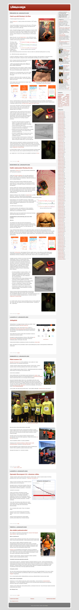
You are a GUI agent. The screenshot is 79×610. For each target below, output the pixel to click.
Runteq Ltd (15, 21)
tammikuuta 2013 (61, 214)
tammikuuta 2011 (61, 243)
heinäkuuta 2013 (61, 206)
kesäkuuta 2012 (60, 224)
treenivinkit (67, 101)
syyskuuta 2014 (60, 186)
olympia (61, 106)
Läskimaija (17, 7)
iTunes (38, 153)
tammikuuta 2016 (61, 164)
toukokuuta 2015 (61, 175)
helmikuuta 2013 (61, 213)
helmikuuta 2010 (61, 256)
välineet (59, 100)
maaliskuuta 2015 (61, 178)
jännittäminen (60, 103)
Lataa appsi (23, 384)
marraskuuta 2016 (61, 152)
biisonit (59, 105)
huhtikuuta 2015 (60, 177)
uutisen (36, 375)
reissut (59, 104)
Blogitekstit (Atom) (15, 601)
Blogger (46, 605)
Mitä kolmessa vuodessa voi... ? (64, 41)
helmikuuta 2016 (61, 163)
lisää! (68, 88)
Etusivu (32, 598)
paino (21, 467)
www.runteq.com (45, 339)
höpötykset (60, 98)
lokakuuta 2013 (60, 202)
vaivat (64, 97)
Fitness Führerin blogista (34, 423)
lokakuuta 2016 (60, 153)
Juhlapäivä (13, 320)
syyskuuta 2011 (60, 234)
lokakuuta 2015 (60, 168)
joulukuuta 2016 (60, 150)
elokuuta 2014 (60, 188)
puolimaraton (60, 101)
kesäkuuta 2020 (60, 113)
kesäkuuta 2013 (60, 207)
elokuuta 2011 (60, 235)
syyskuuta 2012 (60, 220)
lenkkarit (65, 105)
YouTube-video (17, 252)
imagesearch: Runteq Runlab (18, 147)
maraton (18, 467)
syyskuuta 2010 (60, 249)
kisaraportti (67, 96)
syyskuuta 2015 (60, 170)
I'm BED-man (61, 21)
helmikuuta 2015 (61, 179)
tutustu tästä (37, 342)
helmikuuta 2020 (61, 114)
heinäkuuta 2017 (61, 142)
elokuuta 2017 (60, 141)
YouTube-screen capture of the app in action (30, 103)
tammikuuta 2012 (61, 229)
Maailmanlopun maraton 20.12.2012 (66, 80)
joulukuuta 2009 (60, 257)
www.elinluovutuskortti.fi (37, 376)
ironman (67, 102)
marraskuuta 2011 (61, 231)
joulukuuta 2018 (60, 127)
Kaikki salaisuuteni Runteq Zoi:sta (21, 168)
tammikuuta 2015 (61, 181)
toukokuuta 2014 (61, 192)
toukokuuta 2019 (61, 124)
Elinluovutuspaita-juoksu (20, 328)
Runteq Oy (18, 170)
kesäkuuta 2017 (60, 143)
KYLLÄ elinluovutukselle (18, 386)
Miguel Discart (47, 82)
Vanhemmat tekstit (50, 598)
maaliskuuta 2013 (61, 211)
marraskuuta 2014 (61, 184)
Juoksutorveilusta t (42, 388)
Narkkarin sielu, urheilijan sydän (64, 27)
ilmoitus (26, 327)
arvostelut (59, 102)
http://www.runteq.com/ (23, 325)
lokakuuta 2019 (60, 118)
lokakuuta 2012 (60, 218)
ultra (64, 98)
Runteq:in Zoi (12, 549)
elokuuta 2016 (60, 156)
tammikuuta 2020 (61, 116)
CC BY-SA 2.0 (51, 82)
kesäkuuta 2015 (60, 174)
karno (68, 105)
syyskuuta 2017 (60, 139)
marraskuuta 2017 (61, 136)
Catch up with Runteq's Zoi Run (20, 16)
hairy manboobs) (47, 83)
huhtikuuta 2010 (60, 253)
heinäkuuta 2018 (61, 132)
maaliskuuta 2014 (61, 195)
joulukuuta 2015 (60, 166)
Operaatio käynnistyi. (27, 444)
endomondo (62, 105)
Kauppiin (11, 573)
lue (59, 26)
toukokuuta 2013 (61, 209)
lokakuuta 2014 (60, 185)
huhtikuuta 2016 (60, 160)
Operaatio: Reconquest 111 (15, 362)
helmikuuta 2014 (61, 196)
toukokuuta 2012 (61, 225)
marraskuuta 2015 (61, 167)
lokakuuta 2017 (60, 138)
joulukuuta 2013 (60, 199)
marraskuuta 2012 (61, 217)
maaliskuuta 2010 (61, 254)
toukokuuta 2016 (61, 159)
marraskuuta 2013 (61, 200)
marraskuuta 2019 (61, 117)
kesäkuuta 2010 (60, 252)
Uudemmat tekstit (14, 598)
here (24, 18)
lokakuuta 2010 (60, 247)
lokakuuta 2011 (60, 232)
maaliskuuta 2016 (61, 161)
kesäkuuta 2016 (60, 157)
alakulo (63, 100)
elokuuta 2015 (60, 171)
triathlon (59, 97)
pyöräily (63, 102)
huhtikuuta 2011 (60, 239)
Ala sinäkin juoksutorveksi (18, 530)
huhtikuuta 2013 (60, 210)
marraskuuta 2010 (61, 246)
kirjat (68, 104)
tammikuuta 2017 (61, 149)
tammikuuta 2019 (61, 125)
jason (68, 97)
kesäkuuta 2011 (60, 236)
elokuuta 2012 (60, 221)
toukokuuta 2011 (61, 238)
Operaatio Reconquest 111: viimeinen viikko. (24, 474)
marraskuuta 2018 (61, 128)
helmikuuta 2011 (61, 242)
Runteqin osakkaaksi (18, 175)
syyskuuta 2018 (60, 131)
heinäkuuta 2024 (61, 111)
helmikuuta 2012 (61, 228)
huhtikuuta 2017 (60, 146)
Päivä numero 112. (16, 359)
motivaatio (61, 95)
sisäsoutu (67, 98)
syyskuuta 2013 (60, 203)
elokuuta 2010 (60, 250)
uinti (61, 104)
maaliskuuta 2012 (61, 227)
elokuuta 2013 (60, 204)
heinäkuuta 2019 (61, 121)
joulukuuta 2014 (60, 182)
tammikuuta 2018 (61, 134)
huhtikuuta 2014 (60, 193)
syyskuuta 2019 (60, 120)
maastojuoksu (64, 104)
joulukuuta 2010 (60, 245)
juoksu (15, 467)
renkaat (59, 106)
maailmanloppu (66, 103)
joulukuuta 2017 (60, 135)
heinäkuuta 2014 (61, 189)
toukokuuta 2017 (61, 145)
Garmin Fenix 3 (23, 37)
